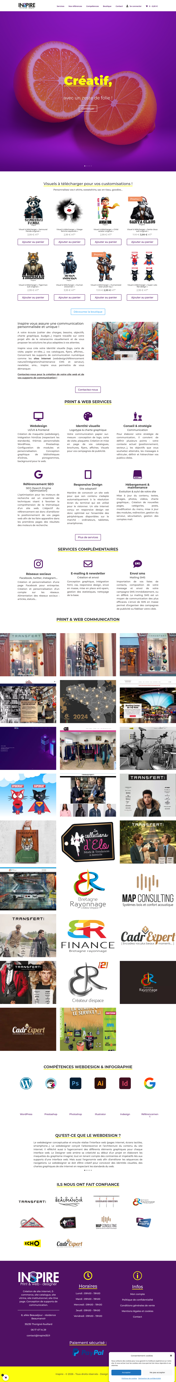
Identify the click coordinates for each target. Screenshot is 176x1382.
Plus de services (88, 537)
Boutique (107, 6)
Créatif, (88, 80)
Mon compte (137, 1294)
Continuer (88, 108)
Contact (119, 6)
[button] (171, 1355)
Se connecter (136, 6)
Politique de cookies (129, 1378)
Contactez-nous (88, 389)
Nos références (75, 6)
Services (60, 6)
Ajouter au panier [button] (33, 241)
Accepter (126, 1372)
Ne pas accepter (157, 1372)
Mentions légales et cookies (137, 1311)
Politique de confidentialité (137, 1299)
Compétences (92, 6)
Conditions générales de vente (137, 1305)
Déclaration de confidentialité (149, 1378)
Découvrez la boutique (88, 311)
